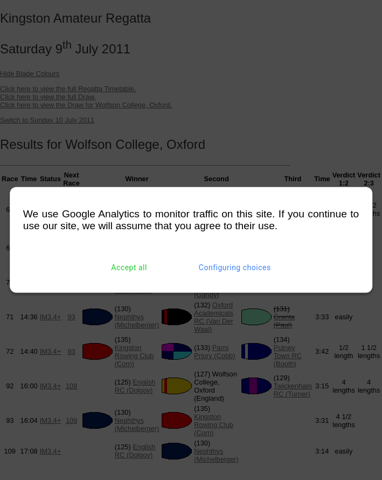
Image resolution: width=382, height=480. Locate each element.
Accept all (129, 267)
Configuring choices (235, 267)
